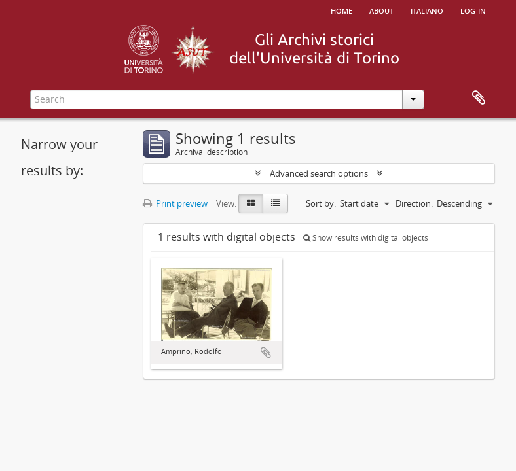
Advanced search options (319, 173)
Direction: (414, 203)
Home (341, 10)
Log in (473, 10)
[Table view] (275, 203)
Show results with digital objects (365, 237)
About (381, 10)
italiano (427, 10)
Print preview (175, 203)
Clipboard (478, 98)
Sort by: (321, 203)
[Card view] (250, 203)
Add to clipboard (265, 352)
